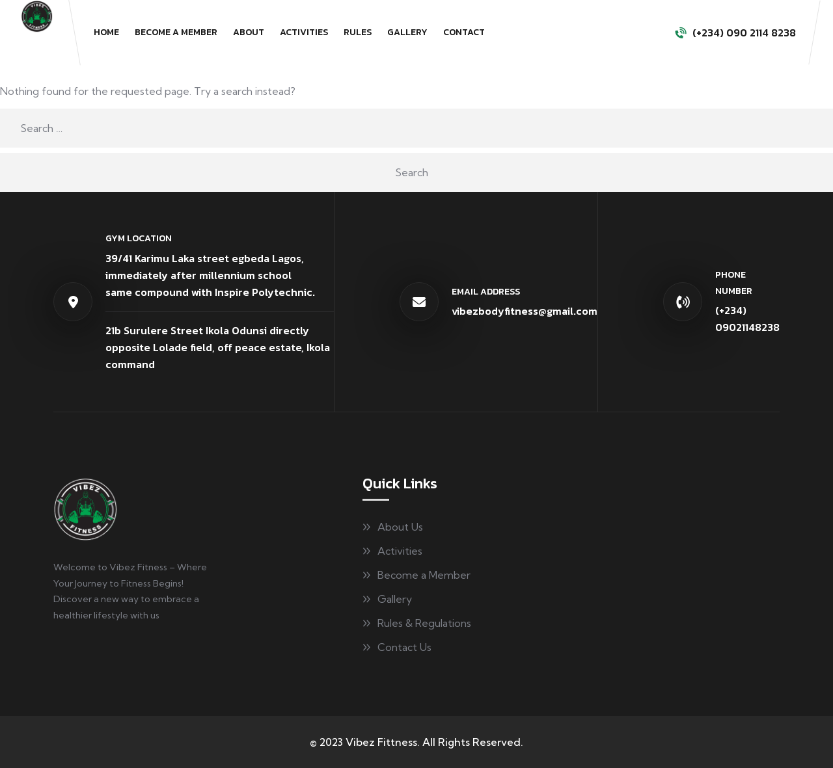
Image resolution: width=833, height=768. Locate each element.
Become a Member (176, 32)
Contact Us (404, 647)
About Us (400, 526)
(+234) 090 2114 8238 (744, 32)
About (248, 32)
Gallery (407, 32)
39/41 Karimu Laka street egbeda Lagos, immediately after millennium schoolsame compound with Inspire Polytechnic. (210, 275)
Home (106, 32)
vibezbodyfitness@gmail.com (524, 311)
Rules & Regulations (424, 622)
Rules (358, 32)
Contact (464, 32)
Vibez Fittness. (383, 741)
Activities (304, 32)
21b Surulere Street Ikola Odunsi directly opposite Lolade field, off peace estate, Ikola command (217, 347)
